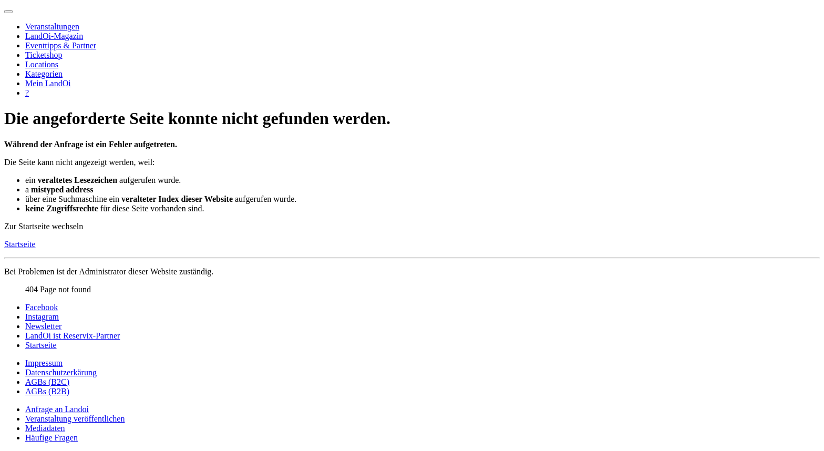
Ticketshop (44, 54)
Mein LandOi (48, 83)
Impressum (44, 362)
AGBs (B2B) (47, 391)
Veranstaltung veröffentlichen (75, 418)
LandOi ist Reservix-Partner (72, 335)
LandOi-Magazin (54, 36)
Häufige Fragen (51, 437)
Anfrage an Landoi (57, 409)
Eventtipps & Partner (60, 45)
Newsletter (43, 326)
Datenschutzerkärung (61, 372)
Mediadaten (45, 428)
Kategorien (44, 73)
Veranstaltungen (52, 26)
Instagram (42, 316)
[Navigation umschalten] (8, 11)
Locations (41, 64)
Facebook (41, 307)
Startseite (20, 244)
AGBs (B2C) (47, 381)
